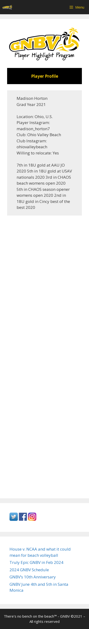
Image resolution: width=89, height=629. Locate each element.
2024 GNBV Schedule (29, 569)
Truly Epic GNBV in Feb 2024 (36, 562)
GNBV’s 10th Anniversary (32, 577)
